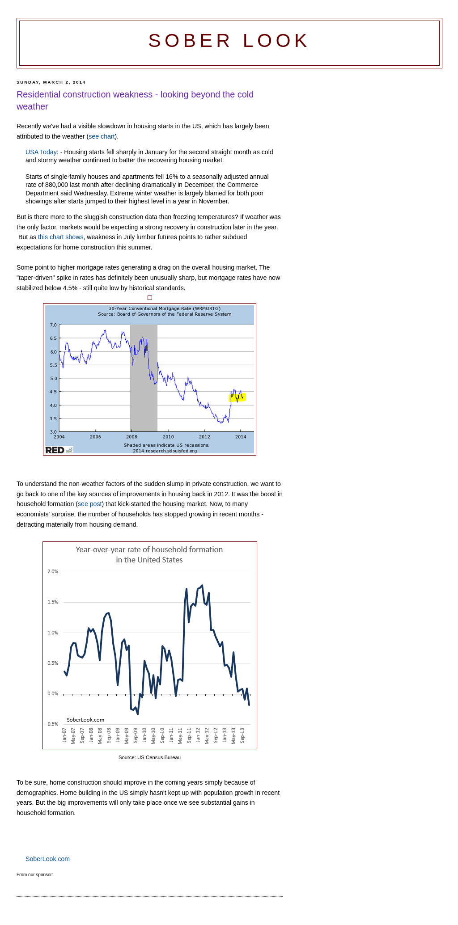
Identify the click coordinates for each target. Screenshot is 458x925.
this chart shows (61, 237)
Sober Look (229, 40)
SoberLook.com (47, 858)
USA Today (41, 152)
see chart (101, 136)
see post (90, 503)
